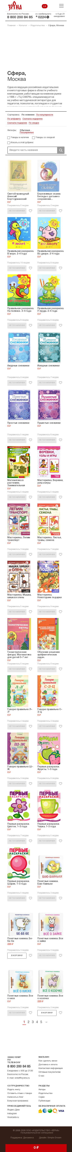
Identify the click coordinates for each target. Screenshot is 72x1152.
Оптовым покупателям (50, 1072)
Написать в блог (15, 1097)
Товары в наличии (20, 138)
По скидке (34, 123)
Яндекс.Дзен (13, 1110)
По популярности (44, 115)
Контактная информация (51, 1068)
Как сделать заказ (48, 1061)
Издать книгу (13, 1090)
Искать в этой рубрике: (22, 143)
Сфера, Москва (56, 26)
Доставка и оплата (48, 1065)
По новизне (28, 115)
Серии (42, 1097)
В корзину (17, 955)
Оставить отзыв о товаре (19, 1093)
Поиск (60, 150)
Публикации (44, 1101)
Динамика (28, 1138)
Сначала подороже (17, 123)
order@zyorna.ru (22, 1078)
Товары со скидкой (45, 138)
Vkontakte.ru (13, 1117)
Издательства (38, 26)
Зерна (15, 6)
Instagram (12, 1114)
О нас (41, 1076)
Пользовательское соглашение (37, 1133)
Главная (11, 26)
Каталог (23, 26)
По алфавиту (14, 119)
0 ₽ (44, 7)
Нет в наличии (17, 211)
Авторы (42, 1090)
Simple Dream (54, 1138)
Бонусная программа (17, 1101)
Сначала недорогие (32, 119)
